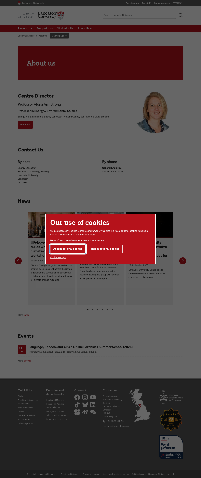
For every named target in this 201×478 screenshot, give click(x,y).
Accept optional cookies (68, 248)
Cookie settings (58, 257)
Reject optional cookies (105, 248)
